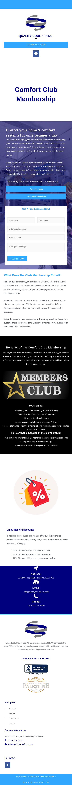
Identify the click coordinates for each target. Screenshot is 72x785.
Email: (36, 587)
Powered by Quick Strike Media (36, 782)
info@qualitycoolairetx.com (36, 591)
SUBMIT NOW (17, 259)
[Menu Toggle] (36, 39)
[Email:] (36, 582)
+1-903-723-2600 (36, 605)
